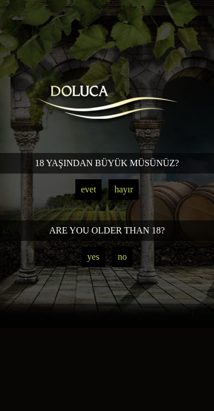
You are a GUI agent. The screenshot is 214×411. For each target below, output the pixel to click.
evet (88, 189)
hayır (123, 189)
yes (93, 256)
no (122, 256)
